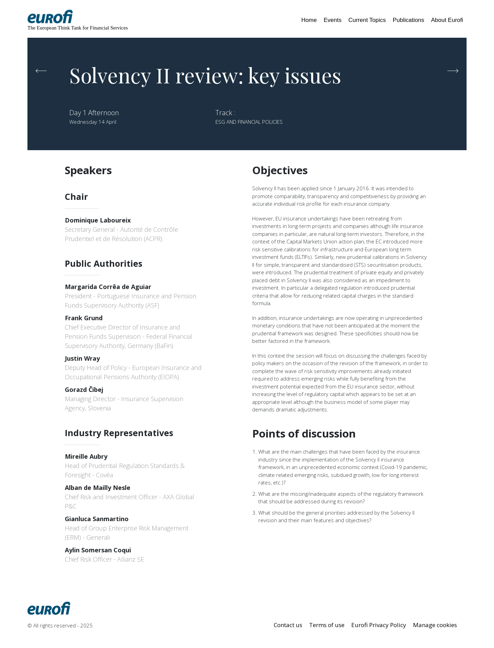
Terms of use (326, 625)
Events (332, 20)
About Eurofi (447, 20)
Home (309, 20)
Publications (408, 20)
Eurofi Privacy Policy (378, 625)
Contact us (288, 625)
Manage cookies (435, 625)
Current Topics (367, 20)
